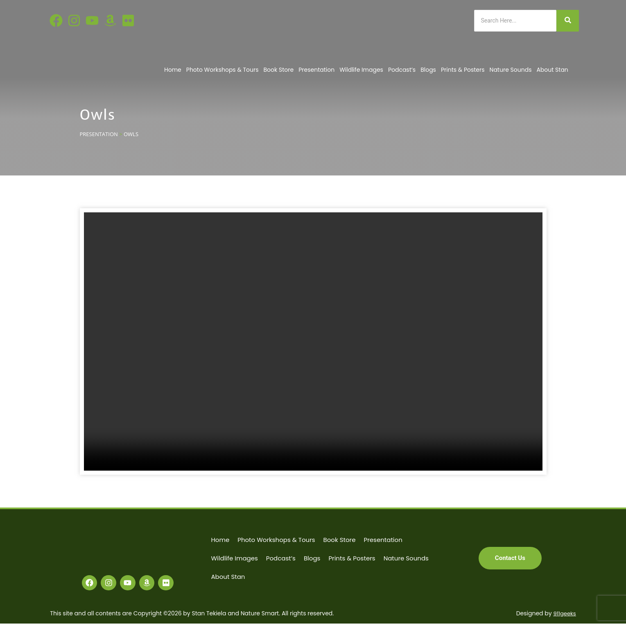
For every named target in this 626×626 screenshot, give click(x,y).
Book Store (279, 70)
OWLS (131, 134)
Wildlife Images (361, 70)
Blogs (428, 70)
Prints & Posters (463, 70)
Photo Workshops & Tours (222, 70)
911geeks (564, 616)
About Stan (552, 70)
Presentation (316, 70)
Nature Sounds (511, 70)
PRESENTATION (99, 134)
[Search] (515, 21)
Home (172, 70)
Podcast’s (402, 70)
